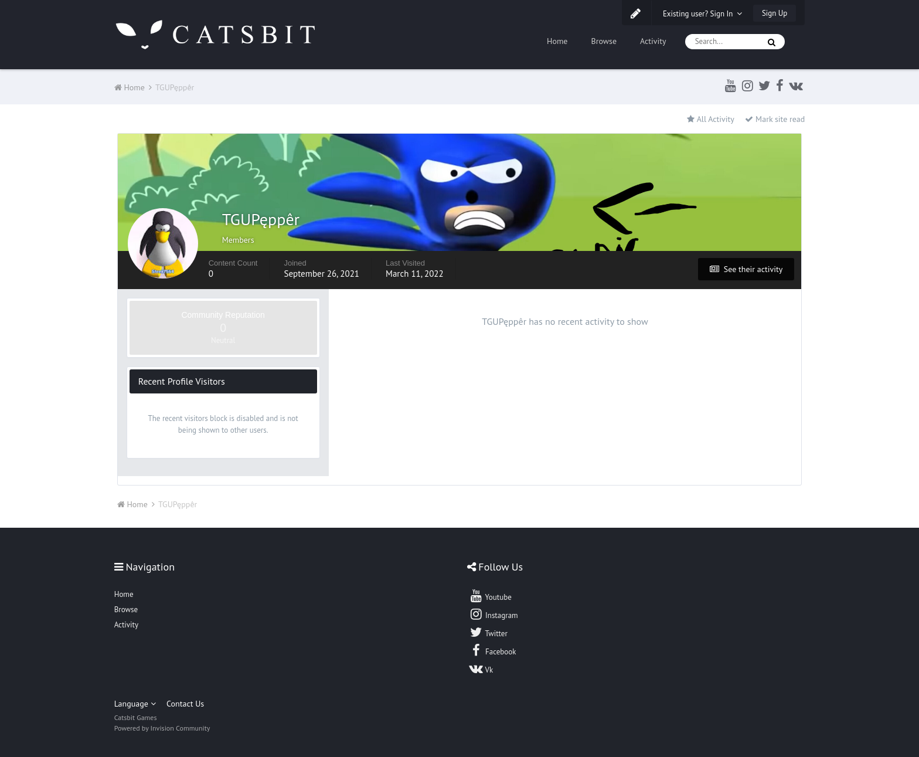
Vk (481, 668)
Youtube (490, 595)
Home (557, 41)
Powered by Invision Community (162, 728)
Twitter (488, 632)
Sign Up (774, 13)
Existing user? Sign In (703, 14)
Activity (653, 41)
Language (135, 703)
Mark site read (775, 119)
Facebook (492, 650)
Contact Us (185, 703)
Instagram (493, 613)
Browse (604, 41)
